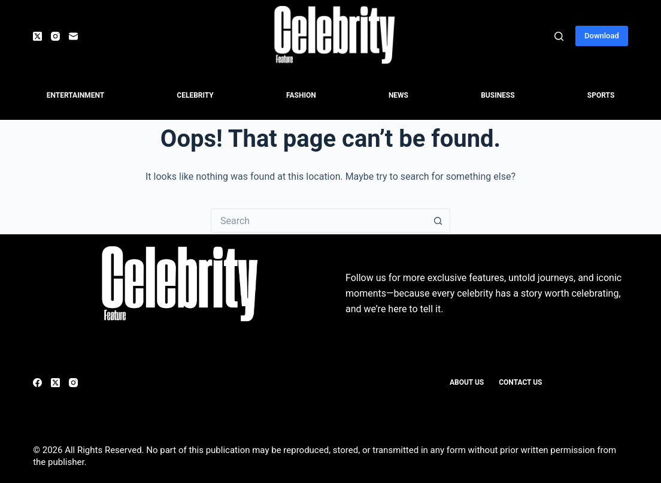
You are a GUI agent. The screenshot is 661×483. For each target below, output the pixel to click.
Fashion (301, 95)
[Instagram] (55, 36)
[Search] (558, 36)
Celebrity (195, 95)
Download (601, 35)
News (398, 95)
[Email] (73, 36)
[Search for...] (318, 221)
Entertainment (75, 95)
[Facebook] (37, 382)
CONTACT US (520, 382)
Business (497, 95)
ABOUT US (467, 382)
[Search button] (438, 221)
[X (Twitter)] (37, 36)
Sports (600, 95)
